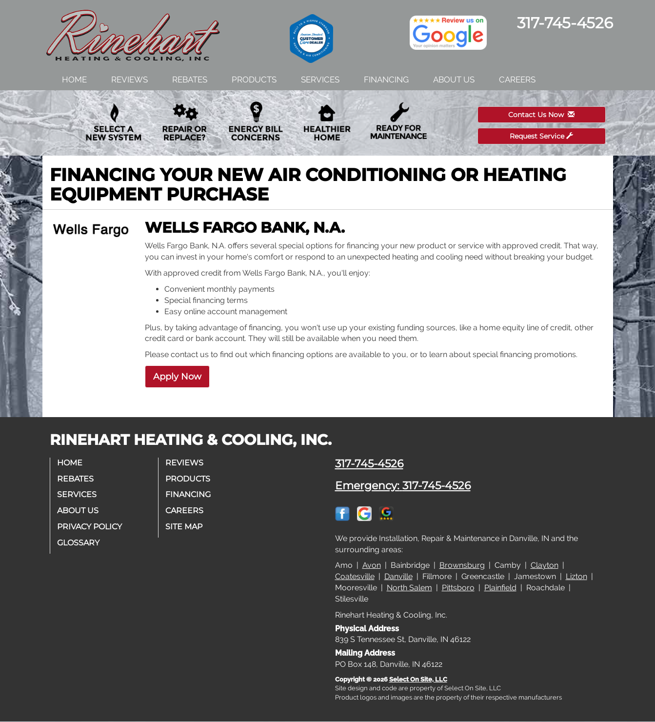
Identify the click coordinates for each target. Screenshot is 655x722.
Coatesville (355, 576)
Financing (386, 79)
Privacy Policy (90, 526)
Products (254, 79)
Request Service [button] (541, 136)
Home (74, 79)
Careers (517, 79)
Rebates (189, 79)
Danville (398, 576)
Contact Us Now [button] (541, 114)
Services (320, 79)
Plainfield (500, 587)
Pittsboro (458, 587)
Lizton (576, 576)
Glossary (79, 542)
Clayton (544, 565)
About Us (454, 79)
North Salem (409, 587)
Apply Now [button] (177, 376)
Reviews (129, 79)
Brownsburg (462, 565)
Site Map (184, 526)
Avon (371, 565)
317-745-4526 (369, 463)
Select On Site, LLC (418, 679)
